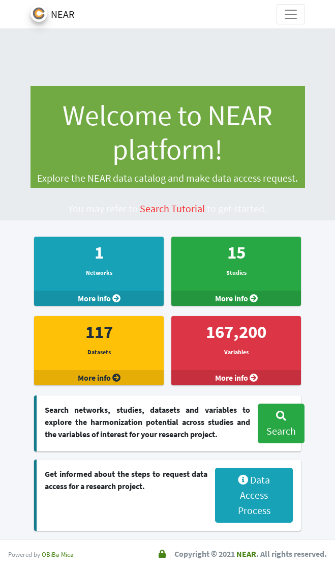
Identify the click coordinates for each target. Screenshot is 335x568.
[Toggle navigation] (291, 14)
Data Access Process (254, 495)
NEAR (246, 554)
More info (99, 298)
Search (281, 424)
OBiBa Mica (58, 554)
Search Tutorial (172, 208)
